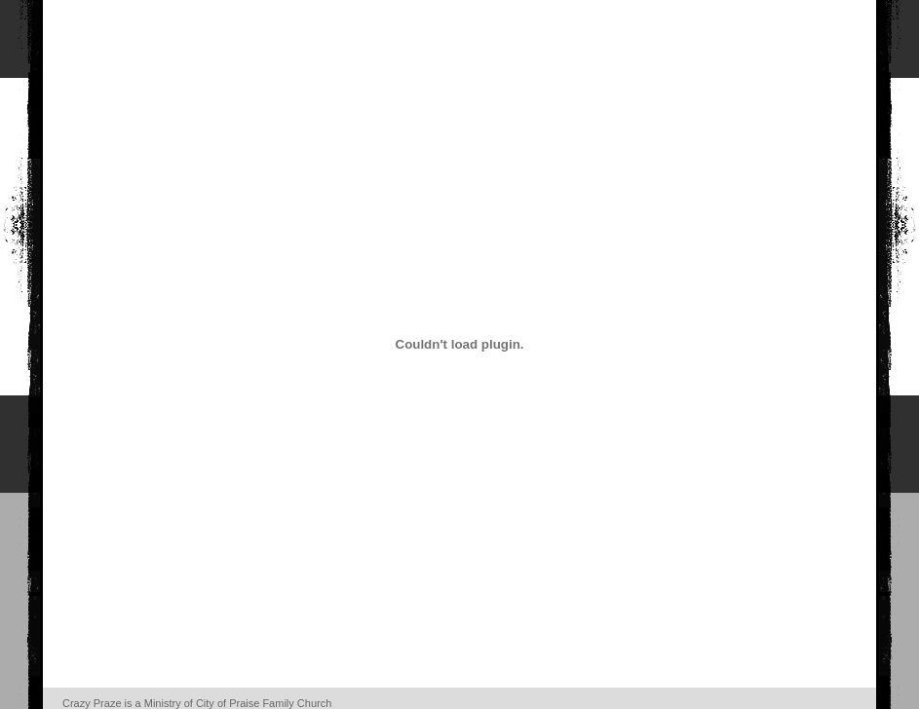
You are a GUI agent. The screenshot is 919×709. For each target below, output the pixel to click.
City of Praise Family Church (263, 703)
